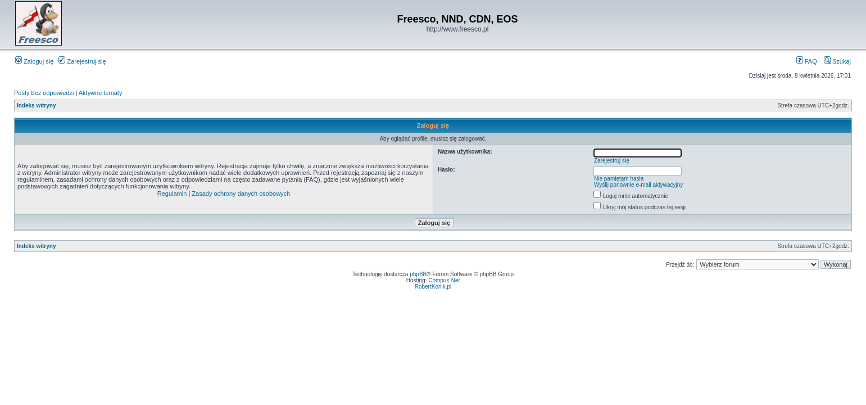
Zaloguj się (34, 61)
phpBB (418, 274)
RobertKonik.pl (433, 287)
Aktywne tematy (101, 92)
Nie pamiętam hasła (618, 179)
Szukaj (837, 61)
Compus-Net (444, 280)
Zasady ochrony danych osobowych (241, 193)
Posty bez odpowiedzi (44, 92)
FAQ (806, 61)
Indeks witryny (36, 105)
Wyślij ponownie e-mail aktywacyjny (638, 185)
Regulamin (172, 193)
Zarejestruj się (82, 61)
